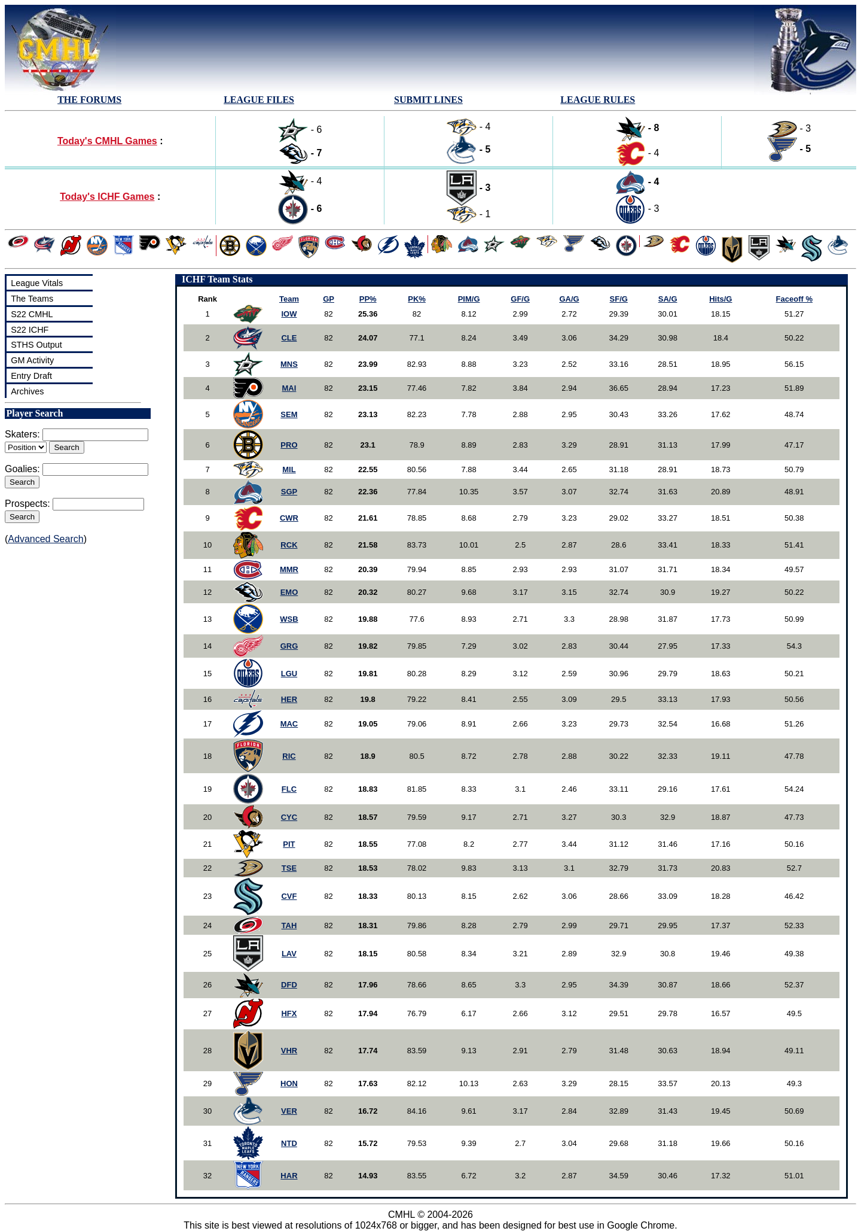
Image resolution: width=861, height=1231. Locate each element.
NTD (289, 1143)
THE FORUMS (89, 100)
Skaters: (22, 434)
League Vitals (37, 283)
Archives (27, 391)
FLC (289, 789)
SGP (289, 491)
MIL (288, 469)
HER (289, 699)
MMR (289, 569)
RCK (288, 544)
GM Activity (32, 360)
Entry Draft (31, 376)
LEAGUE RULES (597, 100)
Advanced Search (45, 539)
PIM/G (469, 298)
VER (289, 1111)
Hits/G (720, 298)
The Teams (32, 298)
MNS (289, 364)
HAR (288, 1175)
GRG (289, 646)
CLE (289, 337)
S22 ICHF (29, 330)
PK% (417, 298)
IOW (289, 313)
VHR (289, 1050)
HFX (289, 1013)
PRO (288, 444)
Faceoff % (794, 298)
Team (289, 298)
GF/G (520, 298)
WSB (289, 619)
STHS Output (36, 344)
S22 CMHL (32, 314)
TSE (289, 868)
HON (289, 1083)
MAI (289, 388)
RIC (288, 756)
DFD (289, 984)
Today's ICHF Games (107, 197)
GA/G (569, 298)
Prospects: (27, 504)
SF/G (619, 298)
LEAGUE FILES (259, 100)
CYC (289, 817)
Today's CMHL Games (107, 141)
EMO (289, 592)
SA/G (667, 298)
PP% (368, 298)
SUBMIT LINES (428, 100)
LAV (289, 953)
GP (328, 298)
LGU (289, 673)
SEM (288, 414)
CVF (289, 896)
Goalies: (22, 469)
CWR (289, 517)
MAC (289, 723)
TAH (289, 925)
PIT (289, 844)
